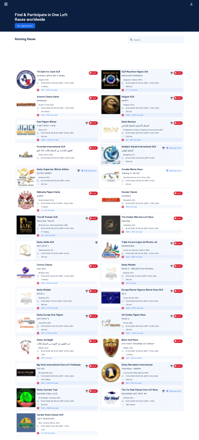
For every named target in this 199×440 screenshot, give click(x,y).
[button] (5, 4)
